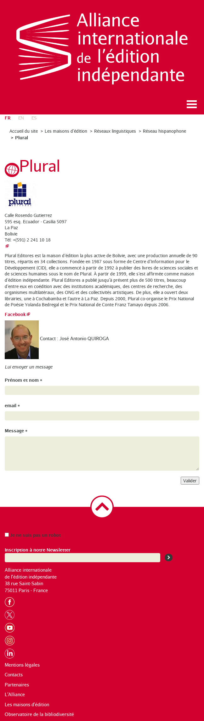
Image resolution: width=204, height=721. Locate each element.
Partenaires (17, 685)
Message (16, 430)
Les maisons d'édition (27, 704)
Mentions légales (22, 665)
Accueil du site (23, 131)
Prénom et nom (23, 380)
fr (8, 117)
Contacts (14, 675)
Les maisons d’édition (66, 131)
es (34, 117)
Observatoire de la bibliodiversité (39, 714)
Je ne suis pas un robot (33, 535)
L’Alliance (15, 694)
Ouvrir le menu (191, 104)
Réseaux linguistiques (115, 131)
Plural (21, 137)
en (21, 117)
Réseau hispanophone (164, 131)
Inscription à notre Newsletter (38, 549)
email (12, 405)
